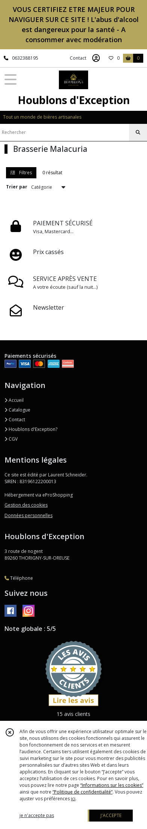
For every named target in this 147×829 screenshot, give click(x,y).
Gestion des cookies (26, 505)
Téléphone (18, 578)
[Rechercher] (138, 132)
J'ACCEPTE (111, 815)
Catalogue (17, 410)
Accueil (14, 400)
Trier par (16, 187)
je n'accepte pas (37, 815)
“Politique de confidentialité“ (82, 792)
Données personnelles (28, 515)
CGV (11, 439)
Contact (78, 58)
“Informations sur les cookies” (111, 785)
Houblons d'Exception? (30, 429)
